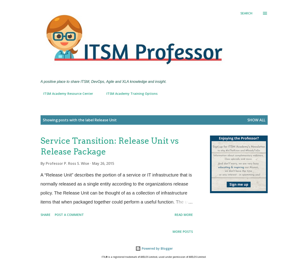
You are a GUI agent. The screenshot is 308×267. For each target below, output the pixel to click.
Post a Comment (69, 215)
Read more (184, 215)
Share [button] (45, 215)
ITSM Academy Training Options (129, 93)
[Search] (246, 13)
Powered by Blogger (154, 248)
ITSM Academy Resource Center (65, 93)
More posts (183, 231)
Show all (256, 120)
